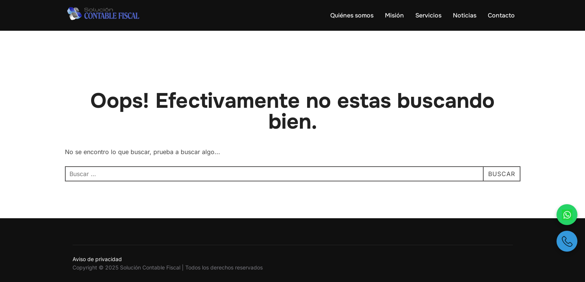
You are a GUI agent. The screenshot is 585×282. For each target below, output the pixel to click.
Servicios (428, 15)
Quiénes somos (352, 15)
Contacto (501, 15)
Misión (394, 15)
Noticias (464, 15)
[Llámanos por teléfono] (567, 241)
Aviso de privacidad (97, 259)
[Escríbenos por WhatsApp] (567, 214)
